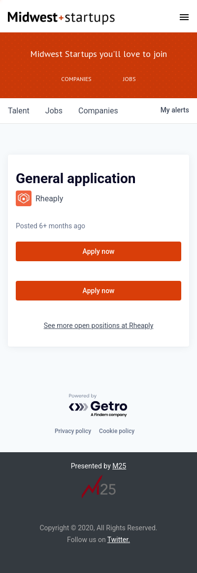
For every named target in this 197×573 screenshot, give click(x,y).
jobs (54, 110)
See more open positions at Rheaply (99, 325)
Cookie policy (116, 431)
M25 (119, 466)
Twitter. (118, 540)
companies (98, 110)
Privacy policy (73, 431)
